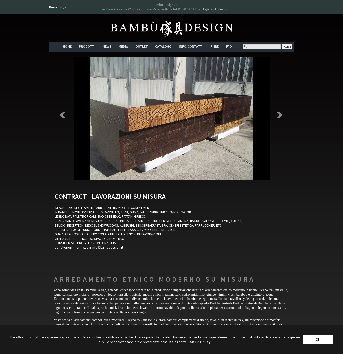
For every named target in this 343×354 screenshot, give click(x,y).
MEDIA (123, 46)
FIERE (215, 46)
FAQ (229, 46)
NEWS (107, 46)
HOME (67, 46)
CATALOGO (163, 46)
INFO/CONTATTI (191, 46)
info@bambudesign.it (215, 9)
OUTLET (141, 46)
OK (318, 339)
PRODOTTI (87, 46)
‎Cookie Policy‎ (199, 341)
